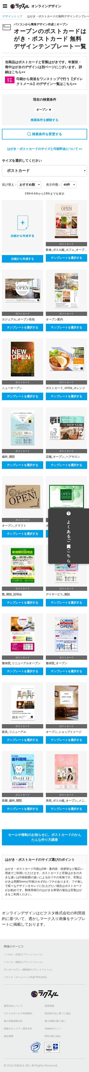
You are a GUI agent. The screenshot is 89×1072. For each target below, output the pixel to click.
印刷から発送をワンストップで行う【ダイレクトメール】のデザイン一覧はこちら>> (44, 81)
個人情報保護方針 (13, 1021)
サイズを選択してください (22, 160)
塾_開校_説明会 (12, 594)
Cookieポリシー (53, 1028)
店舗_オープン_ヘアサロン (63, 456)
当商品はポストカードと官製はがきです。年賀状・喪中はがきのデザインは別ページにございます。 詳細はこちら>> (43, 67)
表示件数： (53, 184)
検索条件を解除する (44, 120)
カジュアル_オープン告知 (18, 319)
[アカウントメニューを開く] (84, 6)
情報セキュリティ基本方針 (18, 1028)
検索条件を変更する (44, 134)
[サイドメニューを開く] (5, 6)
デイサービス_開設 (58, 594)
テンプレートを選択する (66, 258)
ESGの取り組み (53, 1036)
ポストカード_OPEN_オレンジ (65, 388)
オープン (42, 109)
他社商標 (8, 1036)
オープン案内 (54, 319)
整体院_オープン (56, 663)
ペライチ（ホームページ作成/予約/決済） (26, 977)
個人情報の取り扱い (55, 1021)
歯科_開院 (8, 456)
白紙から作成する (22, 258)
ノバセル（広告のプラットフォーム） (24, 954)
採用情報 (49, 1006)
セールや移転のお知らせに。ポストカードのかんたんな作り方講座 (44, 837)
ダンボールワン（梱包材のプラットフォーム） (29, 969)
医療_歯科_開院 (12, 800)
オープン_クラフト (14, 525)
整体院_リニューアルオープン (21, 663)
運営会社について (13, 1006)
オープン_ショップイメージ (63, 732)
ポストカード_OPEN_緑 (61, 525)
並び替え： (9, 184)
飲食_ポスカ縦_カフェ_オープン (66, 249)
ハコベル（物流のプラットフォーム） (24, 962)
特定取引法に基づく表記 (58, 1013)
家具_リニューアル (14, 732)
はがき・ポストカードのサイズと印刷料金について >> (44, 149)
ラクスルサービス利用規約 (18, 1013)
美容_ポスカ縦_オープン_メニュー (66, 800)
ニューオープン (12, 388)
